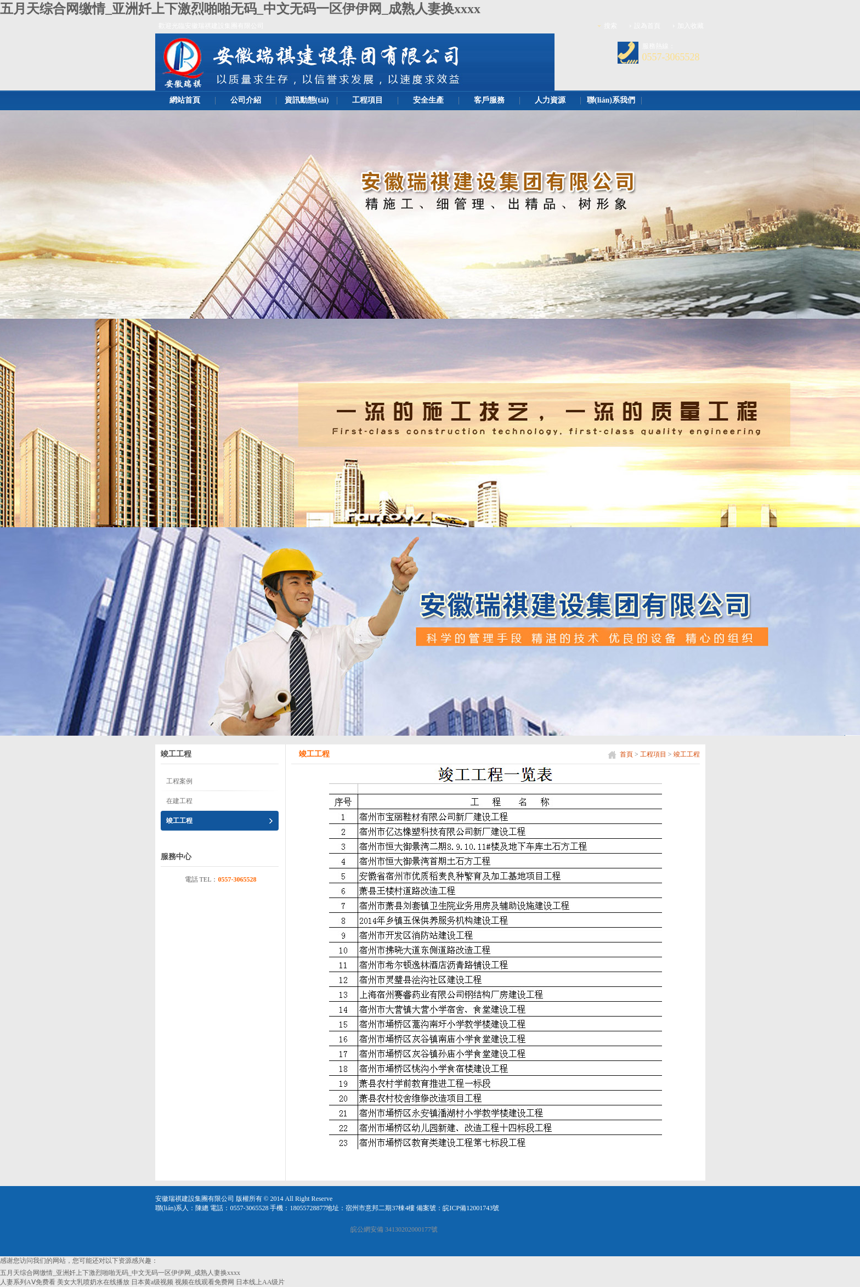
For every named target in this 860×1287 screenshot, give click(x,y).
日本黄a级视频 (152, 1282)
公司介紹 (245, 100)
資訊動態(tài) (307, 100)
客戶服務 (489, 100)
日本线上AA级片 (260, 1282)
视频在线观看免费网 (204, 1282)
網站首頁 (184, 100)
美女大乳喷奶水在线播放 (93, 1282)
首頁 (626, 754)
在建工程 (179, 801)
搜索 (610, 26)
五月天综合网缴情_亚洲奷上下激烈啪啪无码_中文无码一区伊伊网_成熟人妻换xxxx (240, 9)
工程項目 (367, 100)
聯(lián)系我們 (611, 100)
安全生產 (428, 100)
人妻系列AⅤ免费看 (27, 1282)
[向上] (840, 1270)
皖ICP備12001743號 (471, 1208)
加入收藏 (690, 26)
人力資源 (550, 100)
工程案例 (179, 781)
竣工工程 (687, 754)
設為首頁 (647, 26)
